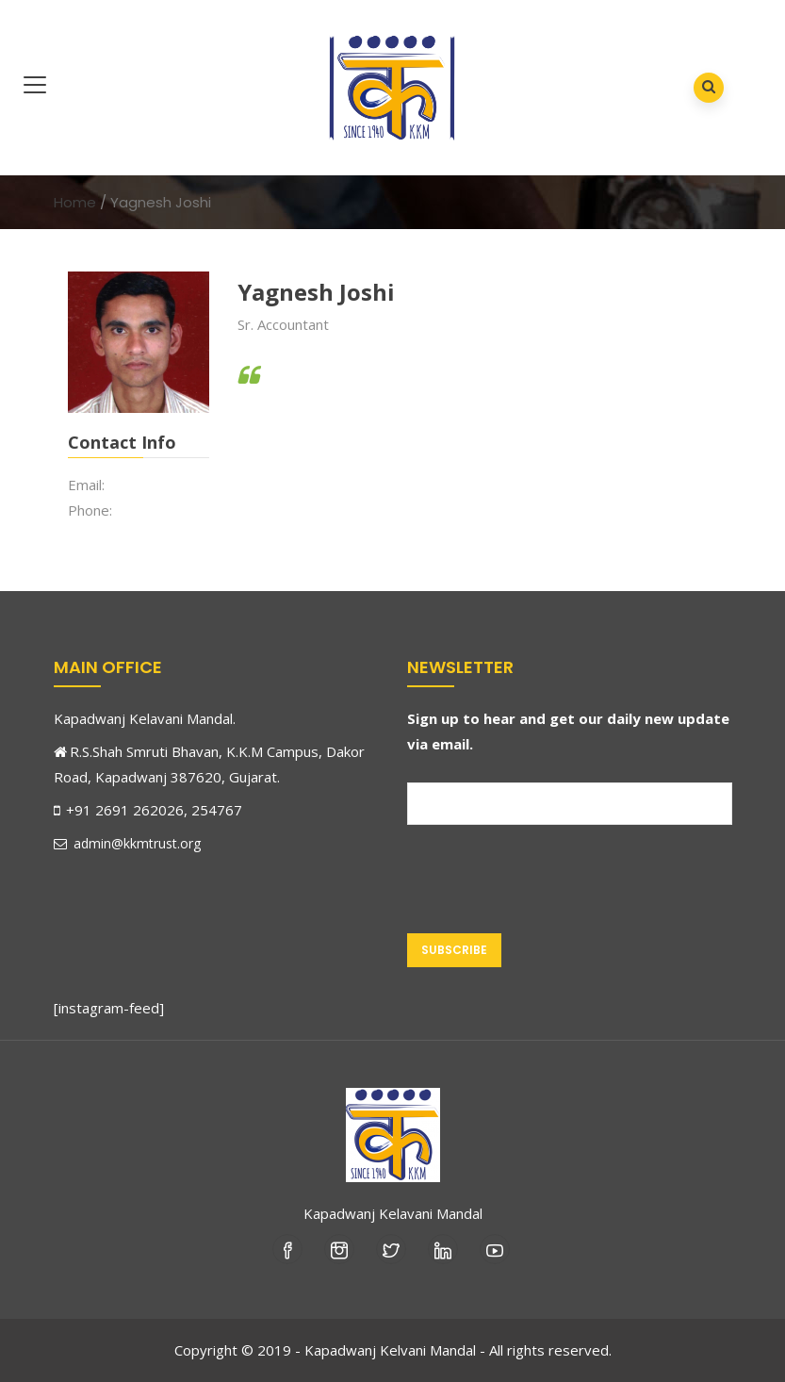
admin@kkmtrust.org (127, 843)
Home (75, 202)
